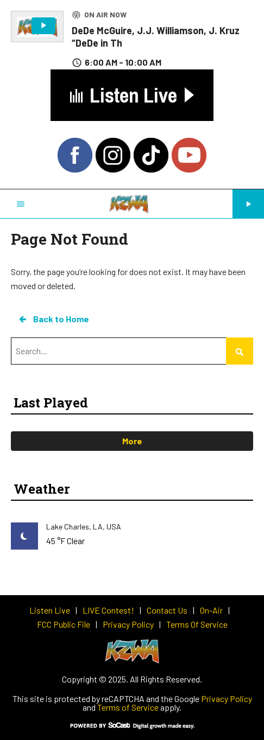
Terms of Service (128, 707)
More (132, 441)
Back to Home (53, 319)
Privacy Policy (226, 698)
